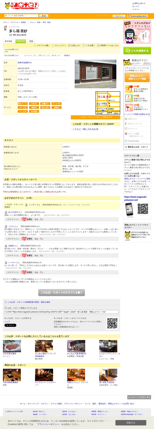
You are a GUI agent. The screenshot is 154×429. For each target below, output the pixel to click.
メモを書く (90, 45)
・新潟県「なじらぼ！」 (69, 414)
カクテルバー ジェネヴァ (45, 382)
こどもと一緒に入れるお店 (85, 129)
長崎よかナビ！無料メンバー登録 (137, 77)
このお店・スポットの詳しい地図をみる (95, 117)
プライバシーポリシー (73, 404)
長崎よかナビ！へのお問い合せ (121, 404)
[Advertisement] (85, 6)
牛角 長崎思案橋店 (10, 382)
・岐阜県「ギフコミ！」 (98, 414)
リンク (87, 404)
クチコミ (20, 41)
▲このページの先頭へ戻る (139, 397)
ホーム (137, 9)
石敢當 (11, 246)
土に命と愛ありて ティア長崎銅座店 (45, 355)
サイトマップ (33, 404)
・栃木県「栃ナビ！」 (39, 411)
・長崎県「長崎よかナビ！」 (129, 411)
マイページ (132, 129)
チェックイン (60, 45)
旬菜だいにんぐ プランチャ (77, 383)
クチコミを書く (43, 45)
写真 (31, 41)
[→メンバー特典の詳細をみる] (137, 114)
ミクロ (11, 226)
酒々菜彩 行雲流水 (106, 382)
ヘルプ (137, 6)
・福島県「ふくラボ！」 (39, 414)
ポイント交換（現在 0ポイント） (136, 135)
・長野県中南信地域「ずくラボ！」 (131, 414)
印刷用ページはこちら (109, 45)
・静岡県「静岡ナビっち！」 (100, 411)
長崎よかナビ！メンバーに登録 (137, 179)
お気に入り (76, 45)
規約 (94, 404)
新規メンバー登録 (137, 16)
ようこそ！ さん (103, 15)
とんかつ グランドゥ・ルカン (109, 355)
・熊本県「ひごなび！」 (69, 411)
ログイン (119, 16)
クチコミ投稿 (56, 404)
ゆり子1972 (13, 212)
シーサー (32, 205)
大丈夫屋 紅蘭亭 (9, 354)
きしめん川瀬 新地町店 (76, 354)
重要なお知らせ (140, 3)
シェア (7, 322)
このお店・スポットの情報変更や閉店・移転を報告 (29, 302)
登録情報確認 (133, 141)
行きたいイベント (135, 124)
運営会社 (102, 404)
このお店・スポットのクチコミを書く (62, 292)
